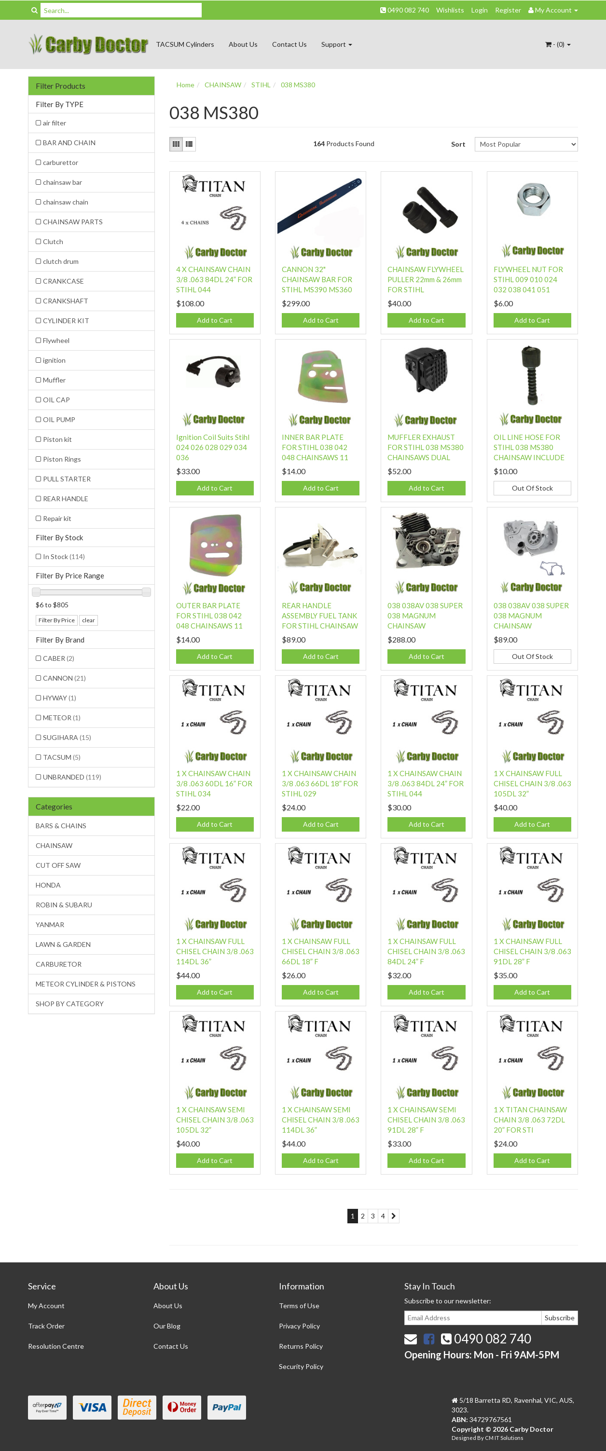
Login (479, 10)
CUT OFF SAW (58, 865)
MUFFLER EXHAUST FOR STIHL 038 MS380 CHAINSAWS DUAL (425, 447)
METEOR (62, 717)
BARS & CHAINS (61, 825)
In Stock (64, 556)
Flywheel (56, 340)
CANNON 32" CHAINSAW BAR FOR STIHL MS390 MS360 (317, 279)
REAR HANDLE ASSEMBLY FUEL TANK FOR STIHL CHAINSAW (320, 615)
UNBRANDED (72, 777)
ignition (54, 360)
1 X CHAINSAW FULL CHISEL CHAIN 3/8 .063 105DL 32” (532, 783)
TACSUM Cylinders (185, 44)
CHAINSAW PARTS (73, 222)
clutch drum (61, 261)
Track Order (46, 1326)
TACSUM (62, 757)
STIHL (261, 85)
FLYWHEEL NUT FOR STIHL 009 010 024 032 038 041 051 (528, 279)
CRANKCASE (63, 281)
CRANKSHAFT (65, 301)
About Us (243, 44)
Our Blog (166, 1326)
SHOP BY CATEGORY (70, 1003)
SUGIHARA (67, 737)
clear (88, 620)
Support (336, 44)
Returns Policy (301, 1346)
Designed (464, 1438)
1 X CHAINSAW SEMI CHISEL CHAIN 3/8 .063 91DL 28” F (426, 1119)
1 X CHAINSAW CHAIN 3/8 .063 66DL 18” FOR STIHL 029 (320, 783)
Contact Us (289, 44)
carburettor (60, 162)
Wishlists (450, 10)
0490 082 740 (404, 10)
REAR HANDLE (65, 498)
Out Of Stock (532, 488)
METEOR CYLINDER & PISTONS (86, 984)
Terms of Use (299, 1305)
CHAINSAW (54, 845)
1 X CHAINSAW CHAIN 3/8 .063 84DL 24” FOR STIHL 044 (425, 783)
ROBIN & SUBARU (64, 905)
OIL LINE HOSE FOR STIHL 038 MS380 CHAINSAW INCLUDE (529, 447)
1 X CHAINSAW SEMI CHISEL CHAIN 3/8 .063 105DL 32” (215, 1119)
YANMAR (50, 924)
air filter (54, 123)
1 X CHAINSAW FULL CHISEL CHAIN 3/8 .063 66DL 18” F (320, 951)
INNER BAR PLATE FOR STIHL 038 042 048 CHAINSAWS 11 (315, 447)
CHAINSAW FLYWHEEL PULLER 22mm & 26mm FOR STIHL (425, 279)
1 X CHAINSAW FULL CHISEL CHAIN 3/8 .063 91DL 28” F (532, 951)
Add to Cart (215, 320)
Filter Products (60, 86)
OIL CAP (56, 400)
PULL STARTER (67, 479)
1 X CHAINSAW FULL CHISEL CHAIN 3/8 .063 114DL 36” (215, 951)
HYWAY (59, 698)
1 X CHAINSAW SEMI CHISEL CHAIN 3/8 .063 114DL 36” (320, 1119)
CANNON (64, 678)
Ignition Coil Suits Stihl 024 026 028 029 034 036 (212, 447)
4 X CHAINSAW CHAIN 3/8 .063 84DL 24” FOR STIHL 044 (214, 279)
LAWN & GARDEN (63, 944)
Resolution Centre (56, 1346)
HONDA (48, 885)
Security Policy (301, 1366)
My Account (46, 1305)
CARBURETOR (59, 964)
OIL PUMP (59, 419)
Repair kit (57, 518)
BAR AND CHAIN (69, 142)
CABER (58, 658)
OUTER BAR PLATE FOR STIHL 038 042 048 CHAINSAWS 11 (209, 615)
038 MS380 (298, 85)
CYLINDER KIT (66, 320)
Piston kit (57, 439)
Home (185, 85)
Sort (458, 144)
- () (558, 44)
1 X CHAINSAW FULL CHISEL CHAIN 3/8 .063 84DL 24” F (426, 951)
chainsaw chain (65, 202)
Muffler (54, 380)
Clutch (53, 241)
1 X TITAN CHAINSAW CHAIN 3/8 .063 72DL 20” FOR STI (530, 1119)
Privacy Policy (299, 1326)
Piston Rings (62, 459)
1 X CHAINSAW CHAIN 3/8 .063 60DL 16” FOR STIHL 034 (214, 783)
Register (508, 10)
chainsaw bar (62, 182)
